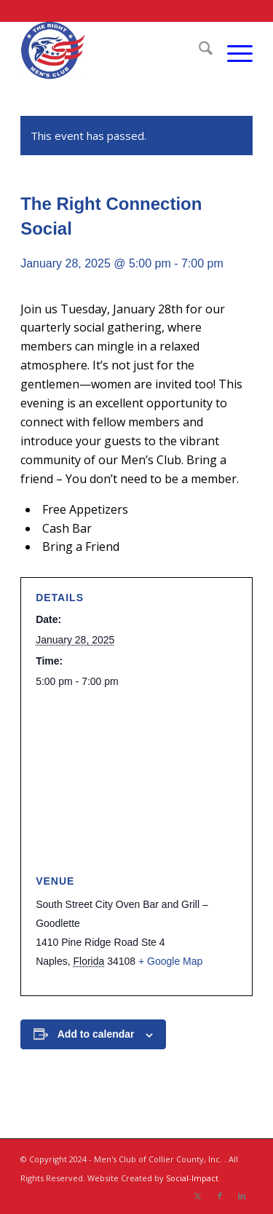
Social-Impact (192, 1177)
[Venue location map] (136, 782)
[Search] (198, 50)
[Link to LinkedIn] (242, 1196)
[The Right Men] (113, 50)
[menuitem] (198, 50)
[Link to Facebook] (220, 1196)
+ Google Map (170, 961)
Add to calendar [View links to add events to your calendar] (96, 1034)
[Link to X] (198, 1196)
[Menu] (233, 50)
